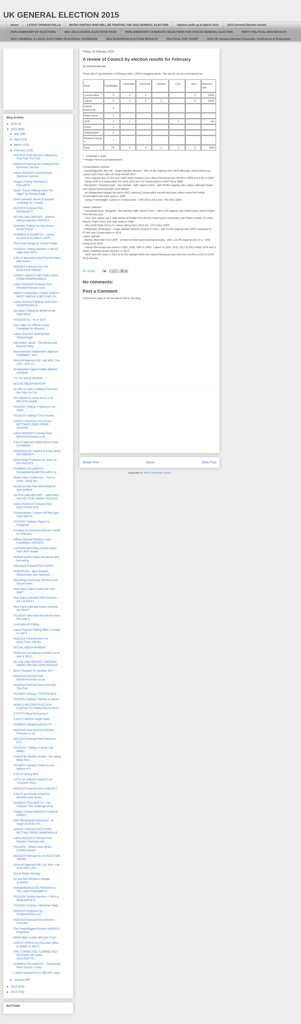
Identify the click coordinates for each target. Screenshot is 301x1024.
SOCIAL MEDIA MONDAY (29, 383)
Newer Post (91, 462)
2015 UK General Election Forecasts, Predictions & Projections (249, 38)
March (18, 144)
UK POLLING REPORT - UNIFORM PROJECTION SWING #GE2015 (35, 496)
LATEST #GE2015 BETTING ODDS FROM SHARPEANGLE (35, 277)
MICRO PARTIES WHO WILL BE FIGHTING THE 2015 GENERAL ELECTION (118, 24)
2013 (14, 992)
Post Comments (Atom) (157, 472)
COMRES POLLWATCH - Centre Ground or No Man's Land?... (33, 236)
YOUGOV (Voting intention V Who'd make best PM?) (35, 250)
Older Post (208, 462)
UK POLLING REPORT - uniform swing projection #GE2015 (34, 218)
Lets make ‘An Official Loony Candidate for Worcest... (31, 326)
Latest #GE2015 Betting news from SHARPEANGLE (35, 303)
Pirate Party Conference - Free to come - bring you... (34, 479)
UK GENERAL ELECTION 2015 (61, 14)
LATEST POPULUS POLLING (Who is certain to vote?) (35, 944)
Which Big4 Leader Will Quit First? (34, 937)
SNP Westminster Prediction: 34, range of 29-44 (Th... (33, 822)
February (20, 150)
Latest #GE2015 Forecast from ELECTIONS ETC (32, 505)
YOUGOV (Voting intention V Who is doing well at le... (36, 898)
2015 (14, 129)
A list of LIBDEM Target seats (31, 719)
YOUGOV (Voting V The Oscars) (33, 415)
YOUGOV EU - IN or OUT (29, 319)
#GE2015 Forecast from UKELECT (35, 788)
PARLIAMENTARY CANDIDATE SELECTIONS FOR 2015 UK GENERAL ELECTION (179, 31)
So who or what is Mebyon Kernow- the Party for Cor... (35, 390)
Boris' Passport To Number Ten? (33, 670)
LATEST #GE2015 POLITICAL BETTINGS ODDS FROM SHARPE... (32, 425)
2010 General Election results (246, 24)
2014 (14, 986)
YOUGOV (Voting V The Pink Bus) (34, 693)
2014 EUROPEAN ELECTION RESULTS (132, 38)
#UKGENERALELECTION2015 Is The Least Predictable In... (34, 889)
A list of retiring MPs (25, 774)
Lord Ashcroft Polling (26, 624)
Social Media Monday (26, 873)
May (17, 133)
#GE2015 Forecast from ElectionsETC (28, 209)
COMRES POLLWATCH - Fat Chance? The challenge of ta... (34, 804)
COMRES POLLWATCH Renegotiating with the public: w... (35, 470)
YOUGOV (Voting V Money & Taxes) (36, 699)
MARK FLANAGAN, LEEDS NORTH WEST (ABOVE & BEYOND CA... (36, 294)
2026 (14, 123)
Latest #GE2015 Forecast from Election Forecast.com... (32, 839)
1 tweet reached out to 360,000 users (36, 972)
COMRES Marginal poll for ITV (32, 724)
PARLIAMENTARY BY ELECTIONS (33, 31)
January (19, 979)
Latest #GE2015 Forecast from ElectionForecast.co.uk (32, 286)
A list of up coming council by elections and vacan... (31, 795)
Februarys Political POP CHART (33, 565)
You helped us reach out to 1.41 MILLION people (33, 399)
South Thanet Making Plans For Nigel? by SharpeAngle (33, 192)
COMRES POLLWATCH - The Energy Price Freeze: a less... (36, 965)
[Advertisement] (149, 422)
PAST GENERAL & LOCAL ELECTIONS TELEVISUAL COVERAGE (54, 38)
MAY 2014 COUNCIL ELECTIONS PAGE (91, 31)
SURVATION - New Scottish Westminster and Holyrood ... (33, 573)
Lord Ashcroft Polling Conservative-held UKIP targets (35, 550)
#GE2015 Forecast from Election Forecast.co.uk (33, 731)
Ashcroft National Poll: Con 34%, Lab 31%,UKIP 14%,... (36, 866)
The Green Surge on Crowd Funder (35, 243)
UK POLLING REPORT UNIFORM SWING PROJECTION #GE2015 (35, 663)
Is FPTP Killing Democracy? (30, 713)
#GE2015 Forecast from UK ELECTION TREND (30, 268)
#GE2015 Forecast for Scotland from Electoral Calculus (36, 165)
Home (14, 24)
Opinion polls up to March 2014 (198, 24)
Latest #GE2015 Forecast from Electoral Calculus (32, 174)
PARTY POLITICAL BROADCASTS (264, 31)
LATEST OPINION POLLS (44, 24)
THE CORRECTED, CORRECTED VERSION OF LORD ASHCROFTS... (35, 955)
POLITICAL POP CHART (182, 38)
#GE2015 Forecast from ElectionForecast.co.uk (29, 677)
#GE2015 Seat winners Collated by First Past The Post (35, 157)
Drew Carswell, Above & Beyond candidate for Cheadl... (33, 201)
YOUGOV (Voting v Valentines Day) (35, 905)
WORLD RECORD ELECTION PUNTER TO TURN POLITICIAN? (36, 706)
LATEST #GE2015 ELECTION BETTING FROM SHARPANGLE (35, 831)
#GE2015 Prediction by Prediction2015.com (27, 912)
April (17, 139)
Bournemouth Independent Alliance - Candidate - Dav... (36, 353)
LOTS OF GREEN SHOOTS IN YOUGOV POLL (32, 781)
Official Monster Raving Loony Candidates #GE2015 (32, 541)
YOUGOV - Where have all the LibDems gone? (32, 848)
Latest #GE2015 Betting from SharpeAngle (31, 335)
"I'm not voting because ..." (30, 378)
